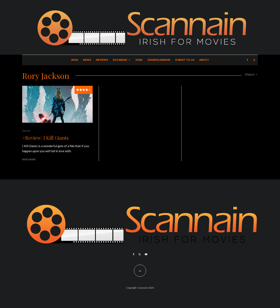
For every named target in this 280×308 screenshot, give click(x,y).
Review (26, 130)
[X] (254, 60)
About (204, 59)
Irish (74, 59)
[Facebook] (247, 60)
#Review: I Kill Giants (45, 138)
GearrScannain (158, 59)
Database (120, 59)
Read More (29, 159)
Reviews (102, 59)
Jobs (138, 59)
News (87, 59)
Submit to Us (184, 59)
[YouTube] (146, 254)
